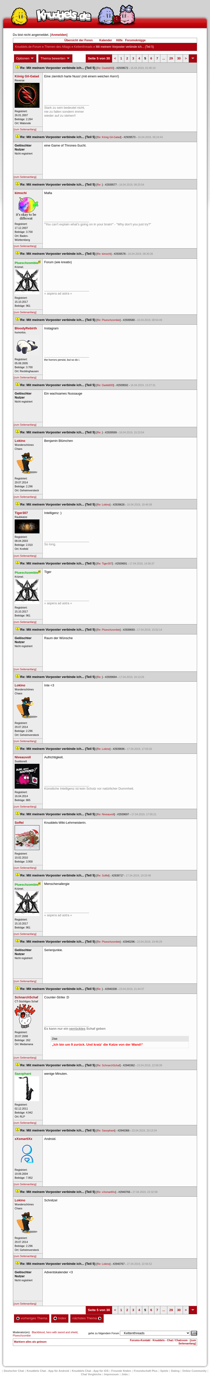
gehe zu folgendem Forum (103, 1333)
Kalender (105, 40)
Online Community (194, 1370)
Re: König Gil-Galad (109, 137)
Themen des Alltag (57, 47)
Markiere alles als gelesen (30, 1341)
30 (178, 58)
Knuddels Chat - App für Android (48, 1370)
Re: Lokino (103, 504)
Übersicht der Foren (78, 40)
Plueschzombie (22, 1335)
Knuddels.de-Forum (28, 47)
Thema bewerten (55, 58)
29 (171, 58)
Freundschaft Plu (146, 1370)
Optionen (25, 58)
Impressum (111, 1374)
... (163, 58)
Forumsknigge (135, 40)
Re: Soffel (103, 875)
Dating (175, 1370)
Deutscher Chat (14, 1370)
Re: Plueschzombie (108, 319)
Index (59, 1318)
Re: (99, 184)
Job (124, 1374)
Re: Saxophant (106, 1130)
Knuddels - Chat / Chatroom (170, 1340)
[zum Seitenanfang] (25, 129)
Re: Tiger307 (104, 563)
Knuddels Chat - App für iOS (90, 1370)
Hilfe (119, 40)
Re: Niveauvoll (105, 814)
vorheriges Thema (31, 1318)
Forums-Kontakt (140, 1340)
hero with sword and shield (61, 1332)
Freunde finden (121, 1370)
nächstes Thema (87, 1318)
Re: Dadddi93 (105, 67)
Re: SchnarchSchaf (108, 1065)
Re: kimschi (104, 253)
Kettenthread (83, 47)
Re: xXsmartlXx (106, 1191)
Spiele (164, 1370)
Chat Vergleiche (91, 1374)
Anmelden (59, 35)
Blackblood (38, 1332)
